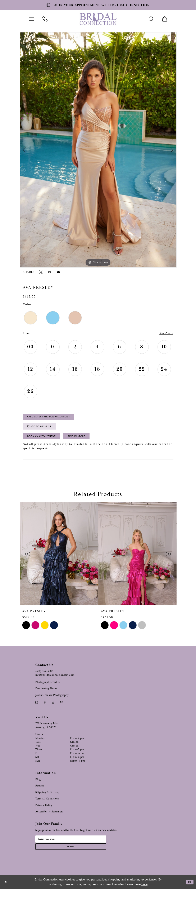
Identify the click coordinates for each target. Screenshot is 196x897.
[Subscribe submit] (77, 854)
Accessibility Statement (49, 817)
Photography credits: (47, 688)
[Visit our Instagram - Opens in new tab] (36, 708)
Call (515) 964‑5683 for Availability (53, 418)
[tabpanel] (98, 149)
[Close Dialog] (6, 890)
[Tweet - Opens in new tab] (41, 272)
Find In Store (86, 441)
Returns (40, 791)
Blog (38, 784)
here (144, 892)
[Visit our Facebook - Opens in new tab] (45, 708)
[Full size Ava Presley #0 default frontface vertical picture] (98, 149)
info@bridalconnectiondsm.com (54, 680)
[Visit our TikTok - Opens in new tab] (53, 708)
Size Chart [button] (165, 334)
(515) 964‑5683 (44, 677)
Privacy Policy (44, 810)
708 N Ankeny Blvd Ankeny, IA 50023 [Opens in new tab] (47, 731)
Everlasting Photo (46, 694)
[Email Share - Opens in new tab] (58, 272)
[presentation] (59, 559)
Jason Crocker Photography (52, 700)
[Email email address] (77, 845)
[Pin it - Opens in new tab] (49, 272)
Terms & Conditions (47, 804)
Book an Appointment (45, 441)
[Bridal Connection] (98, 19)
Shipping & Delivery (47, 797)
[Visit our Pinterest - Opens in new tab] (61, 708)
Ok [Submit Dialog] (189, 890)
